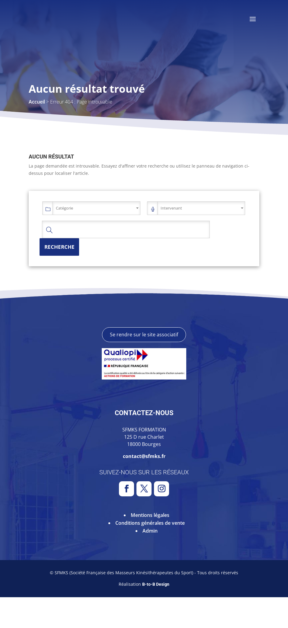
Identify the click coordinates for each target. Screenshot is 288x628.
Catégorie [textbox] (64, 208)
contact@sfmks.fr (144, 487)
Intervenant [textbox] (171, 208)
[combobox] (96, 208)
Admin (150, 561)
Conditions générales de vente (150, 553)
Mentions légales (150, 545)
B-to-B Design (155, 615)
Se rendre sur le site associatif (144, 365)
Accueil (37, 101)
